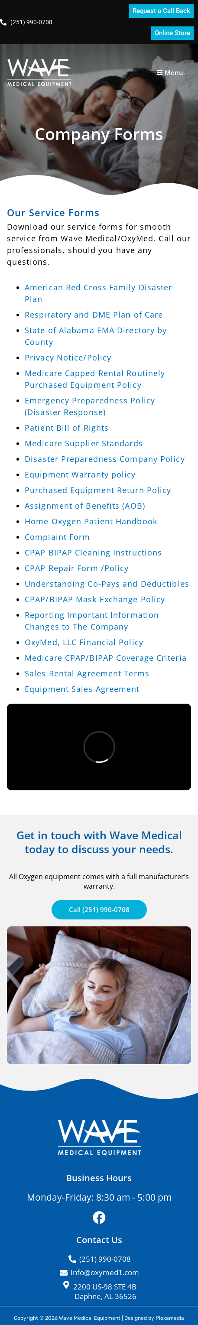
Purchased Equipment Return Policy (98, 490)
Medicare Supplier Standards (84, 443)
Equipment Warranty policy (80, 474)
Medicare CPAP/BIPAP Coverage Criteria (106, 658)
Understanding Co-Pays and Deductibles (107, 583)
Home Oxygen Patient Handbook (91, 521)
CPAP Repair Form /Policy (77, 568)
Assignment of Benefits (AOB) (85, 505)
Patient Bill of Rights (67, 427)
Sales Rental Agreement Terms (87, 673)
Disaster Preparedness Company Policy (105, 459)
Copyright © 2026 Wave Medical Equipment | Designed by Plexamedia (99, 1318)
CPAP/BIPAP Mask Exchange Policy (95, 599)
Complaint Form (57, 537)
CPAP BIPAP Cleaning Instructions (93, 552)
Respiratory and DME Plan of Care (94, 314)
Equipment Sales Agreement (82, 689)
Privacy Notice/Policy (68, 357)
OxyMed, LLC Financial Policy (84, 642)
